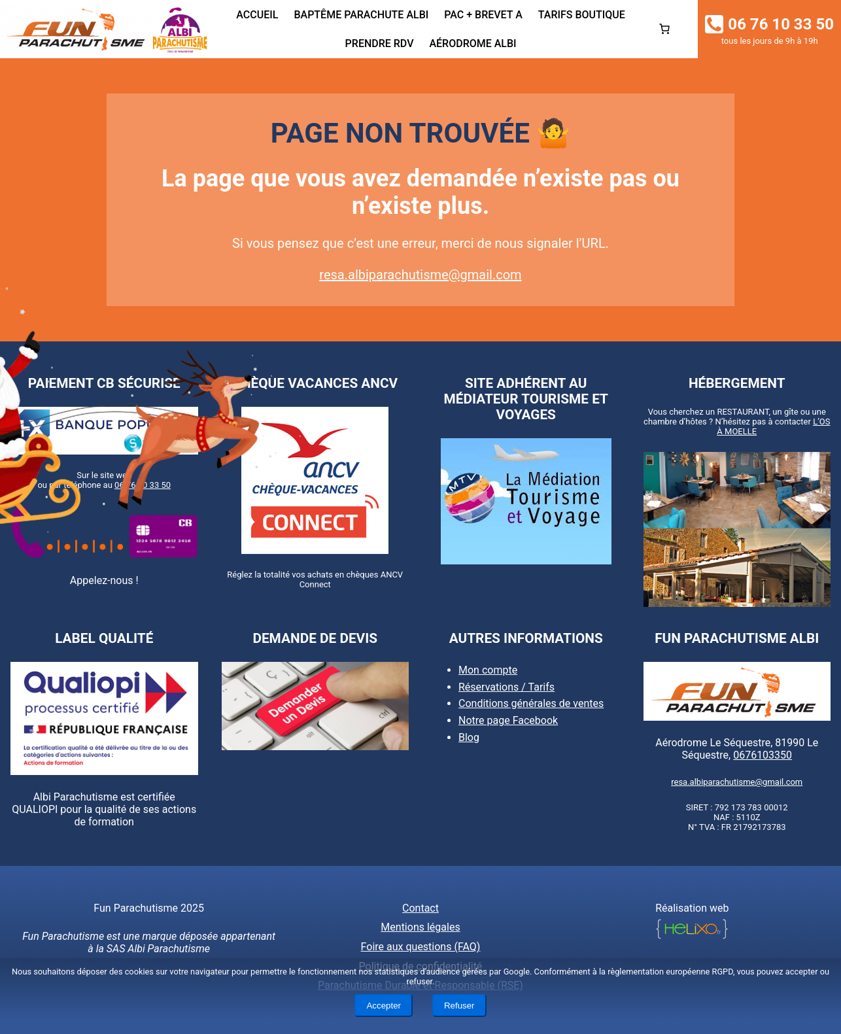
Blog (468, 737)
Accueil (257, 15)
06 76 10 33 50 (142, 485)
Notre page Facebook (508, 720)
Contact (420, 908)
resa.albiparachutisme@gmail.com (420, 275)
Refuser (459, 1005)
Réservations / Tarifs (506, 687)
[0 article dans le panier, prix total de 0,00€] (664, 29)
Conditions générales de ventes (531, 703)
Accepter (383, 1005)
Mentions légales (420, 927)
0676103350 (762, 755)
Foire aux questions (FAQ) (421, 946)
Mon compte (487, 670)
